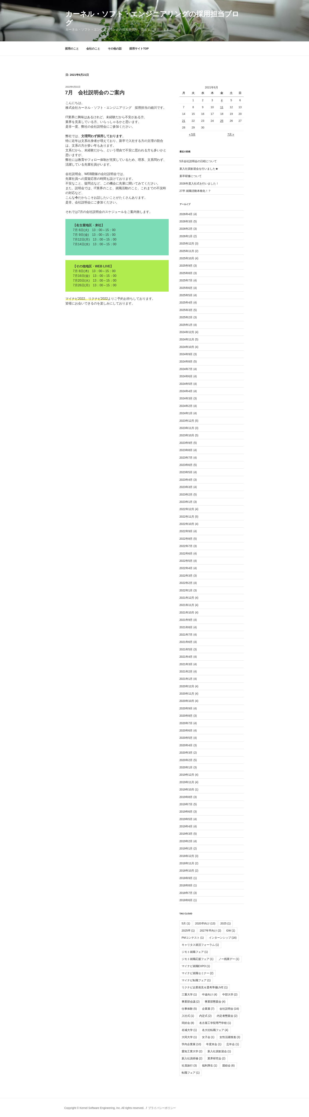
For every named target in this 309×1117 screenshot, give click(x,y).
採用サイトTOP (139, 48)
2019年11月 (187, 782)
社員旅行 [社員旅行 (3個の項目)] (189, 1065)
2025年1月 (186, 324)
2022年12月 (187, 509)
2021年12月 (187, 597)
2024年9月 (186, 354)
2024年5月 (186, 383)
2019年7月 (186, 804)
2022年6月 (186, 553)
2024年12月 (187, 332)
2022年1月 (186, 590)
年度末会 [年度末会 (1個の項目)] (213, 1044)
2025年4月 (186, 302)
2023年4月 (186, 479)
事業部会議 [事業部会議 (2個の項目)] (191, 1001)
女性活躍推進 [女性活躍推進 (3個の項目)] (230, 1037)
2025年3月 (186, 310)
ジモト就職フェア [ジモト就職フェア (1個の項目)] (195, 951)
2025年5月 (186, 295)
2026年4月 (186, 214)
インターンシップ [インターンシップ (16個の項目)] (223, 937)
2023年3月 (186, 487)
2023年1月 (186, 501)
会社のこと (93, 48)
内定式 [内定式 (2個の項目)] (205, 1015)
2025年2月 (186, 317)
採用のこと (72, 48)
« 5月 (192, 134)
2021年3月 (186, 664)
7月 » (230, 134)
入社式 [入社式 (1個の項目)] (188, 1015)
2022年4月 (186, 568)
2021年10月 (187, 612)
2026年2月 (186, 228)
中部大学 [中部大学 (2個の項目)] (229, 994)
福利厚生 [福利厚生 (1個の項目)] (209, 1065)
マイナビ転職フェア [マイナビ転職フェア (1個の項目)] (196, 980)
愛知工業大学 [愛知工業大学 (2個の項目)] (192, 1051)
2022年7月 (186, 546)
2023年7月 (186, 457)
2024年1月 (186, 413)
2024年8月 (186, 361)
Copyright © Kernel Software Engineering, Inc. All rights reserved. (104, 1108)
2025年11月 (187, 251)
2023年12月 (187, 420)
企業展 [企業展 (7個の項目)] (208, 1008)
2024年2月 (186, 405)
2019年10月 (187, 789)
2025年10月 (187, 258)
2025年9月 (186, 265)
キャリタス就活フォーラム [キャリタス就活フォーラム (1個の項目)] (200, 944)
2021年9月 (186, 619)
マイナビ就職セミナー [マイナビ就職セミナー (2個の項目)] (197, 973)
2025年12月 (187, 243)
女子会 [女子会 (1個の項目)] (208, 1037)
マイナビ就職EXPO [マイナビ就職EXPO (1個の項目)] (196, 966)
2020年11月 (187, 693)
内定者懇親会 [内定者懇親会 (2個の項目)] (227, 1015)
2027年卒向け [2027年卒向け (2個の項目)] (210, 930)
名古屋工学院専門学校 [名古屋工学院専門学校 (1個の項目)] (215, 1022)
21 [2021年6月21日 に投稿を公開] (183, 120)
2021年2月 (186, 671)
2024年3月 (186, 398)
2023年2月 (186, 494)
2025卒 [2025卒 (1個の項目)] (188, 930)
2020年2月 (186, 760)
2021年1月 (186, 678)
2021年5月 (186, 649)
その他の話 (115, 48)
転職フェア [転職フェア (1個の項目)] (191, 1072)
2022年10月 (187, 523)
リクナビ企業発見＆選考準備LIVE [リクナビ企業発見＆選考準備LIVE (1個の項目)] (205, 987)
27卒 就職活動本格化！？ (195, 190)
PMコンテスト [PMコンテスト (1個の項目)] (193, 937)
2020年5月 (186, 737)
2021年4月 (186, 656)
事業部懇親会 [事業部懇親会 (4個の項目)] (215, 1001)
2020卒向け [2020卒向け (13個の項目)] (205, 923)
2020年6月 (186, 730)
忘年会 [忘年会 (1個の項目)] (232, 1044)
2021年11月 (187, 605)
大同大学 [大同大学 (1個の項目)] (189, 1037)
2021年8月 (186, 627)
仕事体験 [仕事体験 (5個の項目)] (189, 1008)
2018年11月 (187, 863)
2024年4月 (186, 391)
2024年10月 (187, 346)
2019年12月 (187, 774)
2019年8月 (186, 797)
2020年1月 (186, 767)
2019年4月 (186, 826)
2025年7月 (186, 280)
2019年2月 (186, 841)
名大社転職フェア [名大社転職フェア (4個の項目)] (215, 1030)
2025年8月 (186, 273)
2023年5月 (186, 472)
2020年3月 (186, 752)
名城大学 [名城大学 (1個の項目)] (189, 1030)
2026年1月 (186, 236)
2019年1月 (186, 848)
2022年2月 (186, 582)
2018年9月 (186, 878)
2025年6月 (186, 287)
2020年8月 (186, 715)
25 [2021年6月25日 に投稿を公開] (221, 120)
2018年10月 (187, 870)
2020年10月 (187, 700)
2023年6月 (186, 464)
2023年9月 (186, 442)
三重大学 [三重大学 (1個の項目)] (189, 994)
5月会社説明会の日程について (198, 161)
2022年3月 (186, 575)
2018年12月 (187, 856)
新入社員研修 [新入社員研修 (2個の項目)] (192, 1058)
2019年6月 (186, 811)
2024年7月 (186, 369)
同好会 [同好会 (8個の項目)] (188, 1022)
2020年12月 (187, 686)
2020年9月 (186, 708)
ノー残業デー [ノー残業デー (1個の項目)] (229, 959)
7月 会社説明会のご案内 (95, 93)
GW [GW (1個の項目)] (230, 930)
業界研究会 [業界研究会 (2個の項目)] (216, 1058)
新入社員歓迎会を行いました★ (199, 168)
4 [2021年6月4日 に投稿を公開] (221, 100)
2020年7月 (186, 723)
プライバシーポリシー (162, 1108)
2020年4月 (186, 745)
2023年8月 (186, 450)
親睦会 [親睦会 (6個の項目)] (228, 1065)
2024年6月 (186, 376)
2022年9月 (186, 531)
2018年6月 (186, 900)
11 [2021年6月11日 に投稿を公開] (221, 107)
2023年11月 (187, 428)
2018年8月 (186, 885)
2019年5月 (186, 819)
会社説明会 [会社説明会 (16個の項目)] (229, 1008)
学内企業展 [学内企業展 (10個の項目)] (191, 1044)
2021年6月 (186, 641)
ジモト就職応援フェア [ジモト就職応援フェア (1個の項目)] (197, 959)
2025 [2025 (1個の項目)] (225, 923)
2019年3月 (186, 833)
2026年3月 (186, 221)
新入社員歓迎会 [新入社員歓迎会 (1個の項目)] (219, 1051)
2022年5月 (186, 560)
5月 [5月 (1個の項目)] (186, 923)
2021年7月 (186, 634)
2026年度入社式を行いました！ (199, 183)
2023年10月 (187, 435)
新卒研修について (191, 176)
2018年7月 (186, 892)
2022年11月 (187, 516)
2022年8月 (186, 538)
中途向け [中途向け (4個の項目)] (209, 994)
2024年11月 (187, 339)
